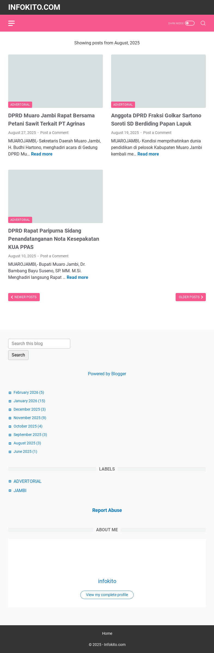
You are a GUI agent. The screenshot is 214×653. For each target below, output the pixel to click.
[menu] (14, 23)
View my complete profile (107, 595)
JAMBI (20, 490)
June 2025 (25, 451)
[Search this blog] (39, 344)
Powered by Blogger (107, 373)
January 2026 (29, 401)
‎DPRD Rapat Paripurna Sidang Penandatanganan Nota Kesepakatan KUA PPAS (53, 238)
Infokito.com (34, 7)
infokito (107, 581)
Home (107, 633)
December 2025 (30, 409)
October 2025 (28, 426)
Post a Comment (54, 132)
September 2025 (30, 434)
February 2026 (29, 392)
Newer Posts (25, 297)
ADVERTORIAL (28, 481)
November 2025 (30, 418)
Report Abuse (107, 510)
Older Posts (189, 297)
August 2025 (27, 443)
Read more (42, 154)
